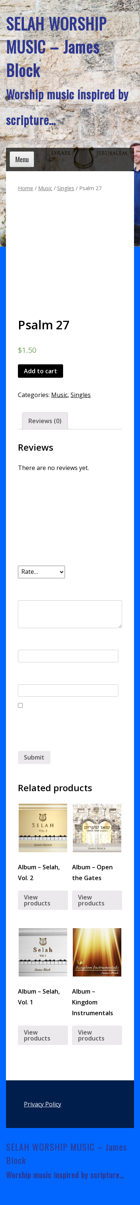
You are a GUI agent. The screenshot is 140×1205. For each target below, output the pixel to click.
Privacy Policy (42, 1104)
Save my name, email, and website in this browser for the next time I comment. (67, 731)
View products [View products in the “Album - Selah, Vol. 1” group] (37, 1035)
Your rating (37, 556)
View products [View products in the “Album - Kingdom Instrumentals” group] (91, 1035)
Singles (65, 188)
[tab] (45, 421)
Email (27, 675)
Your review (38, 587)
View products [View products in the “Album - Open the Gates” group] (91, 900)
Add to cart (40, 371)
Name (29, 641)
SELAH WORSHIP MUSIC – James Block (56, 46)
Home (25, 188)
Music (45, 188)
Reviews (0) (45, 421)
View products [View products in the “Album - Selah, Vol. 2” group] (37, 900)
